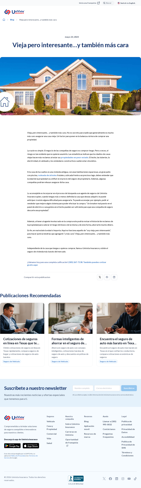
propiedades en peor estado (74, 157)
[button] (100, 277)
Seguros (50, 416)
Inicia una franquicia (89, 3)
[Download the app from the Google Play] (12, 446)
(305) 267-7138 (75, 262)
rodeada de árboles (47, 175)
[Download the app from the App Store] (31, 446)
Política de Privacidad (18, 456)
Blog (12, 20)
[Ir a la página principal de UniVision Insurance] (14, 12)
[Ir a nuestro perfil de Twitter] (104, 478)
